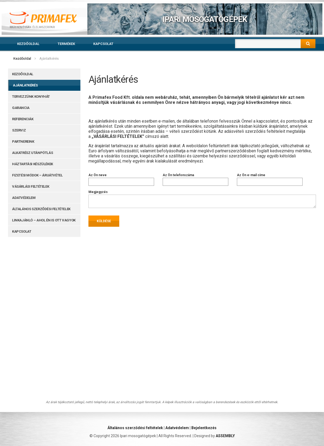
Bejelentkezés (204, 428)
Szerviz (19, 130)
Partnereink (23, 141)
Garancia (20, 108)
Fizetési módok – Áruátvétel (37, 175)
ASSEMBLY (225, 436)
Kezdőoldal (28, 44)
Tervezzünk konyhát (31, 97)
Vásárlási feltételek (30, 186)
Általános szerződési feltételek (41, 209)
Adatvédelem (24, 198)
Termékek (66, 44)
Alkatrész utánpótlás (32, 153)
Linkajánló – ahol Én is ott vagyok (44, 220)
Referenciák (22, 119)
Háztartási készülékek (32, 164)
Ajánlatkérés (25, 85)
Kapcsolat (103, 44)
